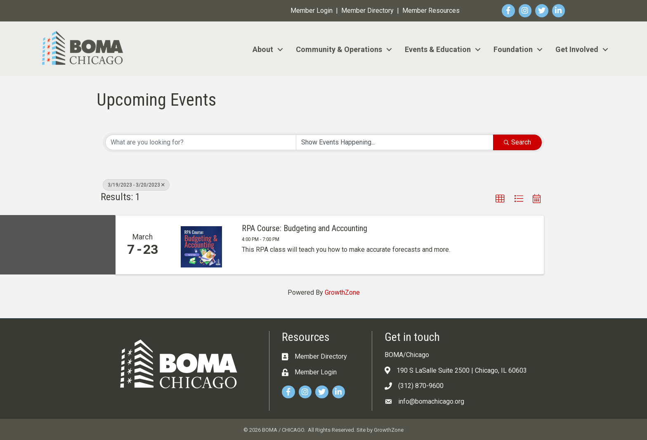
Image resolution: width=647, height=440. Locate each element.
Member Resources (431, 10)
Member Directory (367, 10)
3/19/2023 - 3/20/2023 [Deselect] (136, 185)
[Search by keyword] (200, 142)
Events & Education (438, 49)
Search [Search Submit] (517, 142)
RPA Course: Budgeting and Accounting (304, 228)
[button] (500, 199)
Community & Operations (339, 49)
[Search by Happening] (395, 142)
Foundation (513, 49)
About (263, 49)
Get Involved (576, 49)
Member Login (311, 10)
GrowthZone (342, 292)
